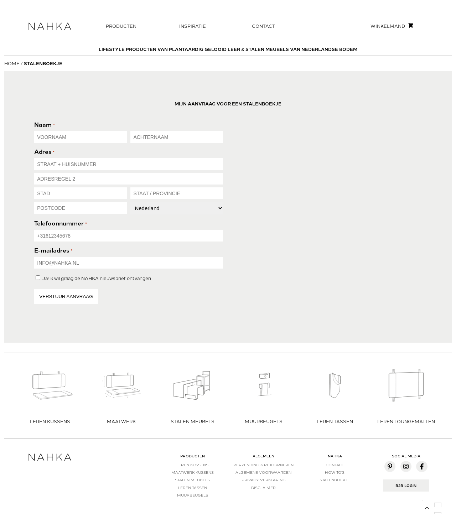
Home (12, 63)
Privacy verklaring (264, 479)
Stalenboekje (335, 479)
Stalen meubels (192, 479)
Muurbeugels (192, 495)
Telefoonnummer (60, 223)
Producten (121, 26)
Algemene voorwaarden (263, 472)
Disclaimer (263, 487)
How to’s (334, 472)
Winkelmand (392, 25)
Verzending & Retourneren (263, 464)
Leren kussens (192, 464)
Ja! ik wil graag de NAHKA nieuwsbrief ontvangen (96, 278)
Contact (263, 26)
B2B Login (405, 485)
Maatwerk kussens (192, 472)
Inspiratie (192, 26)
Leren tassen (192, 487)
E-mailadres (53, 250)
